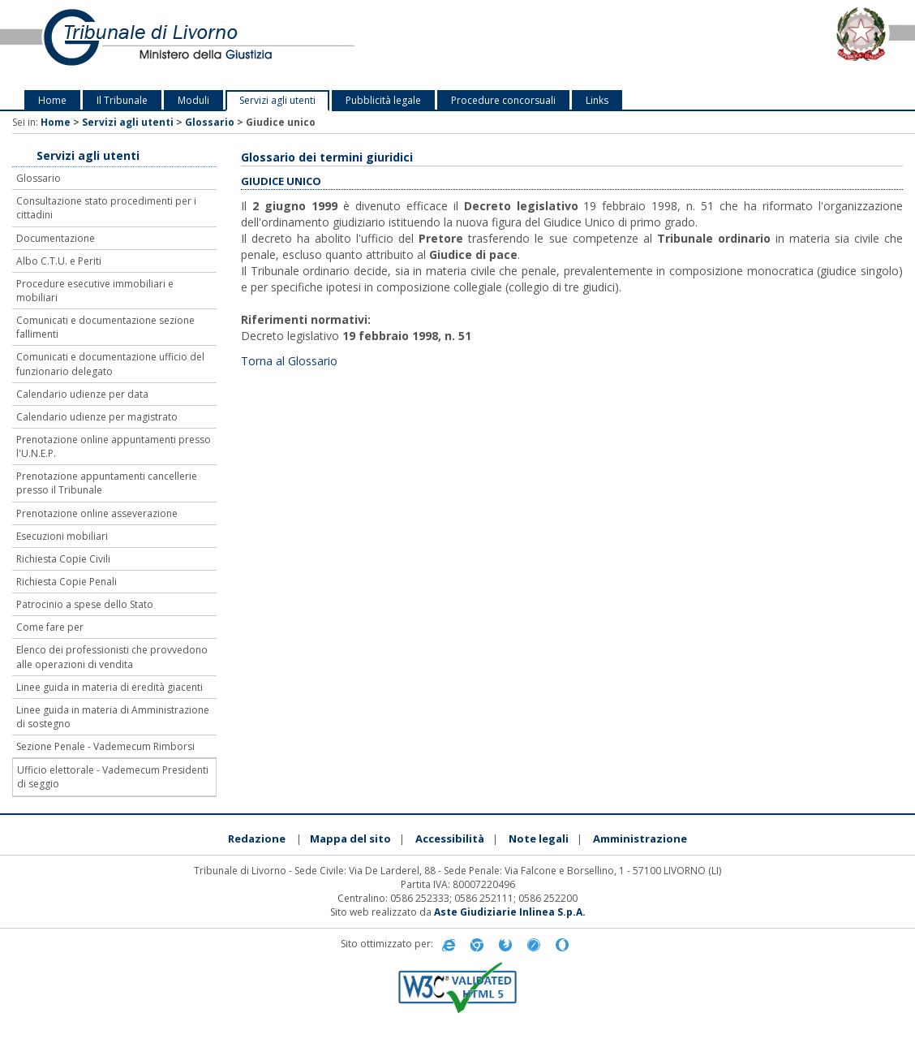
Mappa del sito (350, 838)
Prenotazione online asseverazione (97, 513)
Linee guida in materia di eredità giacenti (109, 687)
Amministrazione (640, 838)
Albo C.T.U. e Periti (58, 261)
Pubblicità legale (383, 100)
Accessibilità (449, 838)
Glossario (209, 122)
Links (597, 100)
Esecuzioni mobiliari (62, 536)
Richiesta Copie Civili (63, 559)
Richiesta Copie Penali (66, 581)
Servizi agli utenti (277, 100)
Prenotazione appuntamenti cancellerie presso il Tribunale (106, 483)
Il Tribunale (122, 100)
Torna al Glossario (289, 361)
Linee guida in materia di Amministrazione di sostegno (112, 717)
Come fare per (50, 627)
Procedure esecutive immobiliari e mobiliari (95, 290)
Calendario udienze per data (82, 394)
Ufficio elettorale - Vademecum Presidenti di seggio (112, 777)
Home (52, 100)
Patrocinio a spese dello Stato (84, 604)
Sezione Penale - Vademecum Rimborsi (105, 746)
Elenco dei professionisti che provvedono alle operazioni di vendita (112, 656)
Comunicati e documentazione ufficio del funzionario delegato (110, 363)
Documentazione (55, 238)
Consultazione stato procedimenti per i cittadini (106, 208)
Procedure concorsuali (503, 100)
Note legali (539, 838)
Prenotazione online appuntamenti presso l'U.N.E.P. (113, 446)
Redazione (257, 838)
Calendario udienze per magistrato (97, 417)
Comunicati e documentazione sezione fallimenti (105, 327)
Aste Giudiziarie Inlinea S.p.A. (510, 912)
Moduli (193, 100)
